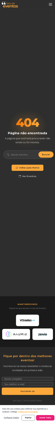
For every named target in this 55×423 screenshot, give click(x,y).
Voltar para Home (27, 168)
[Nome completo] (27, 379)
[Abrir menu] (50, 4)
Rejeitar (28, 418)
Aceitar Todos (45, 418)
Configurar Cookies (11, 418)
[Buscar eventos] (23, 154)
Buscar (46, 154)
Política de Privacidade (28, 412)
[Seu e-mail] (27, 384)
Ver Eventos (27, 176)
